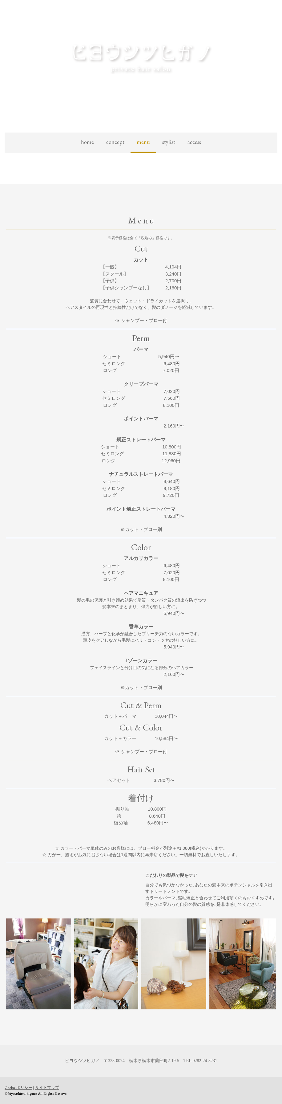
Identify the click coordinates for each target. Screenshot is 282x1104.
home (87, 141)
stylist (168, 141)
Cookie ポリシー (18, 1087)
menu (143, 141)
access (194, 141)
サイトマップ (47, 1087)
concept (115, 141)
